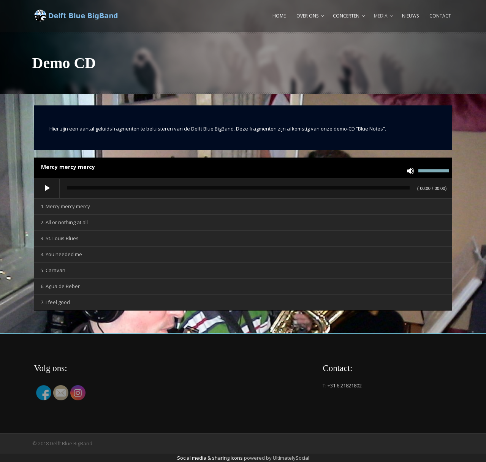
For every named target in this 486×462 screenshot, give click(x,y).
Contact (440, 16)
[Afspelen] (47, 188)
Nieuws (410, 16)
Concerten (346, 16)
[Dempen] (410, 171)
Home (279, 16)
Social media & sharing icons (210, 457)
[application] (243, 188)
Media (381, 16)
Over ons (307, 16)
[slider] (238, 188)
